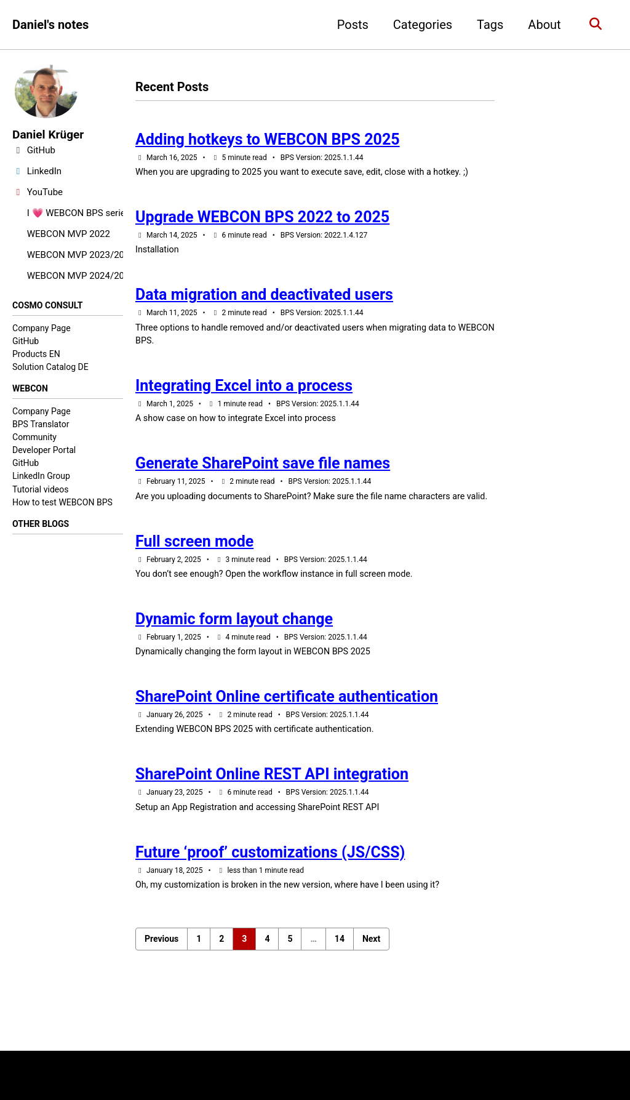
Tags (487, 24)
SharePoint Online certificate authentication (286, 728)
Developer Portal (44, 451)
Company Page (41, 328)
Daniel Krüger (49, 134)
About (541, 24)
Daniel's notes (50, 24)
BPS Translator (40, 425)
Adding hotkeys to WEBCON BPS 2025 (267, 141)
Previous (161, 975)
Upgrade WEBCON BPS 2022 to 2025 (262, 221)
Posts (349, 24)
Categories (419, 24)
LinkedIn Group (41, 477)
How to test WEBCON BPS (62, 503)
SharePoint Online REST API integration (272, 807)
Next (371, 975)
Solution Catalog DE (50, 367)
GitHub (25, 342)
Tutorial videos (40, 490)
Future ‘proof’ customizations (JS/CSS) (270, 887)
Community (34, 438)
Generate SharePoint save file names (262, 474)
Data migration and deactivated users (264, 301)
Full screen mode (194, 568)
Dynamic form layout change (234, 648)
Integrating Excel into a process (244, 394)
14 (340, 975)
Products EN (36, 354)
